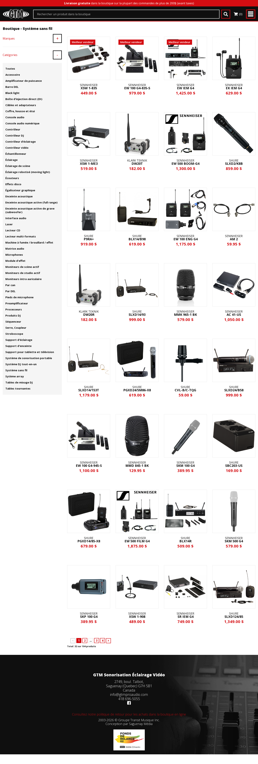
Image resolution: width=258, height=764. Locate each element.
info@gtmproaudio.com (129, 694)
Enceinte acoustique (19, 196)
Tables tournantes (17, 388)
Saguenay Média (140, 724)
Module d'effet (15, 260)
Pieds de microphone (19, 297)
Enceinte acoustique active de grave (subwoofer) (29, 210)
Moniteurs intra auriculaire (23, 279)
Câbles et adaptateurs (20, 105)
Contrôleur (12, 129)
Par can (10, 285)
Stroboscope (14, 333)
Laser (9, 224)
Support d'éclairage (18, 340)
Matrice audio (14, 248)
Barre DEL (11, 87)
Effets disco (13, 184)
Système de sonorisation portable (28, 358)
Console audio (14, 117)
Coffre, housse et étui (20, 111)
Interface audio (15, 218)
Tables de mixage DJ (19, 382)
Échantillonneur (15, 153)
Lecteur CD (12, 230)
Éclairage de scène (17, 166)
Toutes (10, 68)
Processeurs (13, 309)
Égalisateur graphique (20, 190)
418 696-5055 (129, 698)
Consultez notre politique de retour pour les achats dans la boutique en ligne (129, 714)
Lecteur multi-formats (20, 236)
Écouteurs (12, 178)
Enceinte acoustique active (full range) (31, 202)
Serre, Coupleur (15, 327)
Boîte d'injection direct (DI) (23, 99)
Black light (12, 93)
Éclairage (11, 160)
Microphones (14, 254)
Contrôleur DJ (14, 135)
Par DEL (10, 291)
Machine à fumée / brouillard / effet (29, 242)
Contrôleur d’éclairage (20, 141)
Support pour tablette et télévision (29, 352)
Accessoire (12, 74)
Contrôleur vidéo (16, 147)
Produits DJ (13, 315)
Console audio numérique (22, 123)
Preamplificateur (16, 303)
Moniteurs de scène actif (22, 267)
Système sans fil (16, 370)
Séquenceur (13, 321)
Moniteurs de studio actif (22, 273)
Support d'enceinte (18, 346)
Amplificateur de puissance (23, 80)
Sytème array (14, 376)
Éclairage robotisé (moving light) (27, 172)
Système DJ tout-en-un (21, 364)
